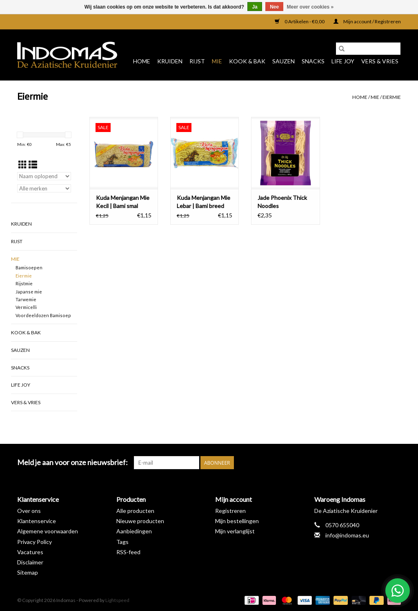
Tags (122, 541)
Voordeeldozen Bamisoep (43, 315)
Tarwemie (26, 299)
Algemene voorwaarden (47, 531)
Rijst (197, 61)
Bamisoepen (29, 267)
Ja (254, 7)
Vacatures (30, 551)
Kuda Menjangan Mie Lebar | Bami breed (203, 201)
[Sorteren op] (44, 176)
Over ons (29, 510)
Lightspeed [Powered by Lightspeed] (117, 600)
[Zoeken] (368, 48)
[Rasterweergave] (22, 164)
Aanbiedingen (134, 531)
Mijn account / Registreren (367, 21)
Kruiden (169, 61)
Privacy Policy (34, 541)
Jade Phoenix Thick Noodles (282, 201)
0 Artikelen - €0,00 (300, 21)
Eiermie (391, 97)
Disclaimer (30, 562)
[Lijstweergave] (33, 164)
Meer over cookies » (310, 7)
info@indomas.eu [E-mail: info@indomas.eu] (347, 535)
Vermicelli (26, 307)
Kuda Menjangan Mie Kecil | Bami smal (122, 201)
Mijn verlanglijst (235, 531)
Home (141, 61)
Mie (217, 61)
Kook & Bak (247, 61)
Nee (274, 7)
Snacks (313, 61)
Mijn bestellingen (237, 520)
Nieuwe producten (140, 520)
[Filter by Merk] (44, 188)
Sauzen (283, 61)
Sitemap (27, 572)
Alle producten (135, 510)
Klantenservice (36, 520)
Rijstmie (24, 283)
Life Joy (342, 61)
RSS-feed (128, 551)
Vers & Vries (379, 61)
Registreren (230, 510)
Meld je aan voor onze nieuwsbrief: (72, 462)
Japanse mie (29, 291)
